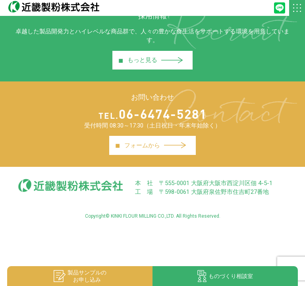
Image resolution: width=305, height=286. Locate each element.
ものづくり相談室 (225, 276)
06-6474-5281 (152, 114)
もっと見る (150, 60)
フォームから (150, 145)
